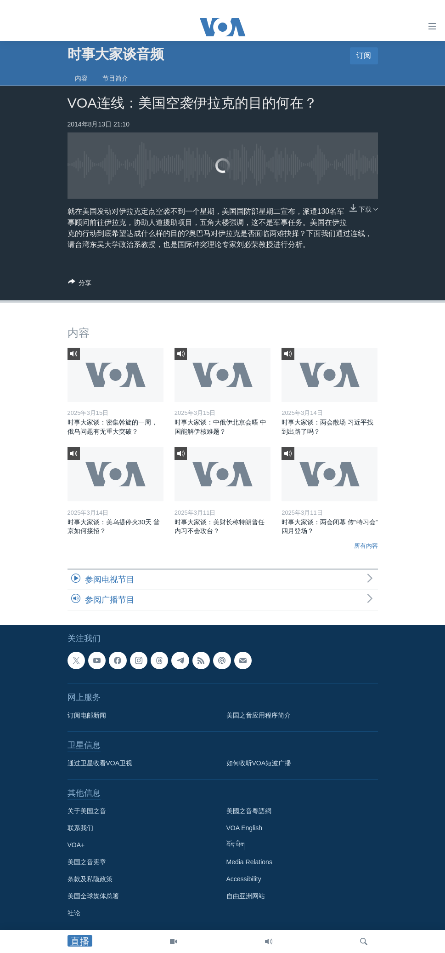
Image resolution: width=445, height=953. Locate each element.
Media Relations (249, 862)
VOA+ (76, 845)
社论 (74, 913)
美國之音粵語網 (248, 811)
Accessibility (243, 879)
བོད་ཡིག (235, 845)
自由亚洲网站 (245, 896)
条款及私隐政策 (90, 879)
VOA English (244, 828)
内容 (81, 78)
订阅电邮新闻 (87, 715)
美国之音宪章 (87, 862)
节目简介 (115, 78)
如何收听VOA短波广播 (259, 763)
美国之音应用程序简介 (258, 715)
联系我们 (80, 828)
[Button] (80, 284)
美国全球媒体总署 (93, 896)
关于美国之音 (87, 811)
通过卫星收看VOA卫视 (100, 763)
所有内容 (366, 545)
